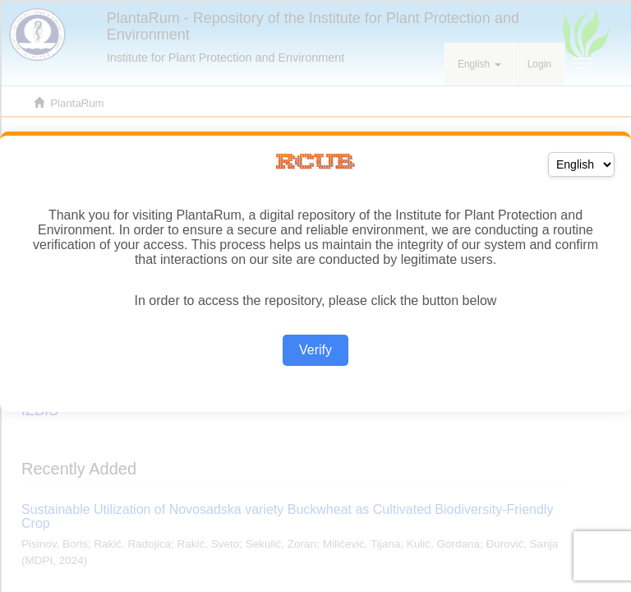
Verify (315, 350)
